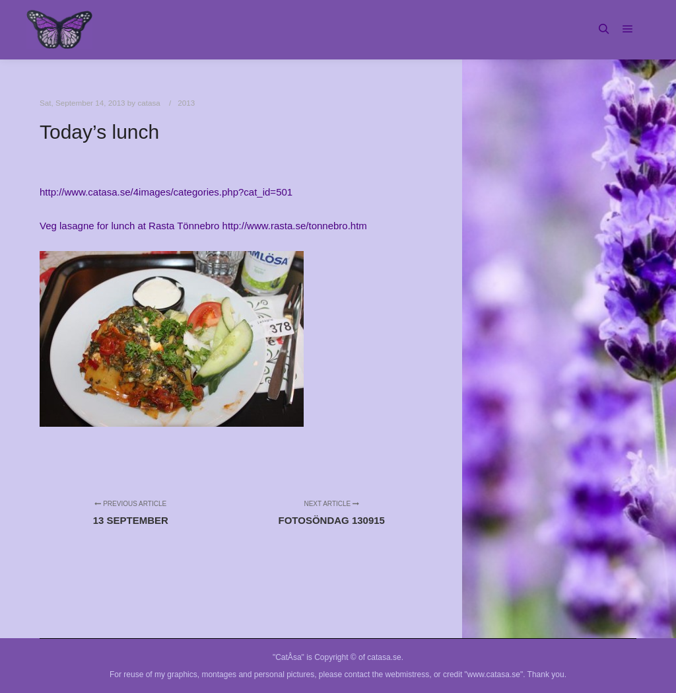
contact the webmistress (387, 674)
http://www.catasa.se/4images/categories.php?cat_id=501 (166, 192)
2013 (186, 102)
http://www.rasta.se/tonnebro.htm (294, 225)
